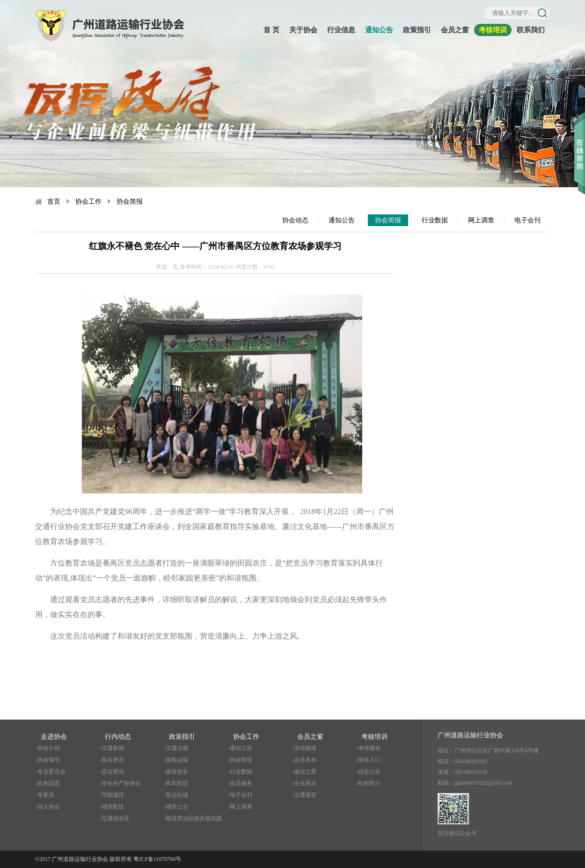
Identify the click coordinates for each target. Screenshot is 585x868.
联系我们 (531, 30)
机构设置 (48, 783)
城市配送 (113, 806)
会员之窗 (455, 30)
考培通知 (369, 748)
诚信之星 (305, 771)
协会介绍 (48, 748)
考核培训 (493, 30)
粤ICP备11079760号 (157, 859)
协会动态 (295, 220)
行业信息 (341, 30)
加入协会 (48, 806)
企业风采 (305, 783)
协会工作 (88, 201)
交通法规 (177, 748)
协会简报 (130, 201)
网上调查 (481, 220)
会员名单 (305, 760)
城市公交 (177, 806)
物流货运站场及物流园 (194, 818)
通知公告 (379, 30)
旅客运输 (177, 760)
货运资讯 (113, 771)
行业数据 (435, 220)
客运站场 (177, 795)
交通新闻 (113, 748)
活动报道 (305, 748)
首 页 (271, 30)
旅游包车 (177, 771)
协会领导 (48, 760)
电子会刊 (527, 220)
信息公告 (369, 771)
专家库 (45, 795)
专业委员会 (51, 771)
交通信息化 (116, 818)
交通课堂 (305, 795)
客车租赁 (177, 783)
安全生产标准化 (121, 783)
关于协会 (303, 30)
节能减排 (113, 795)
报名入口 (369, 760)
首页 (53, 201)
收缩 (579, 140)
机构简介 (369, 783)
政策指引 (417, 30)
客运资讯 (113, 760)
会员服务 (241, 783)
